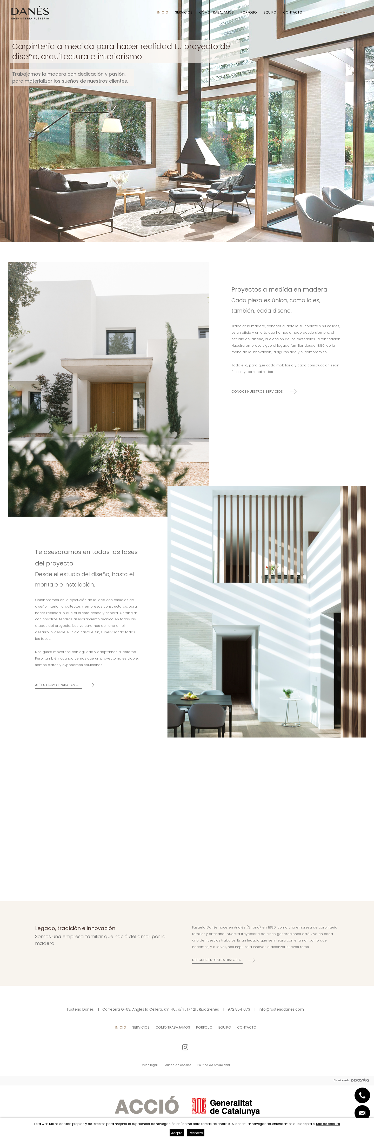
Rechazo (196, 1133)
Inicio (162, 12)
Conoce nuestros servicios (257, 391)
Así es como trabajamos (58, 684)
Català (327, 12)
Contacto (292, 12)
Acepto (176, 1133)
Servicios (183, 12)
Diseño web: (351, 1080)
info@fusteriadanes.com (281, 1009)
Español (342, 12)
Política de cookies (177, 1065)
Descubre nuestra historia (216, 959)
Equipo (270, 12)
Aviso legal (150, 1065)
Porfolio (249, 12)
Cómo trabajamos (216, 12)
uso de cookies (328, 1124)
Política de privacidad (213, 1065)
